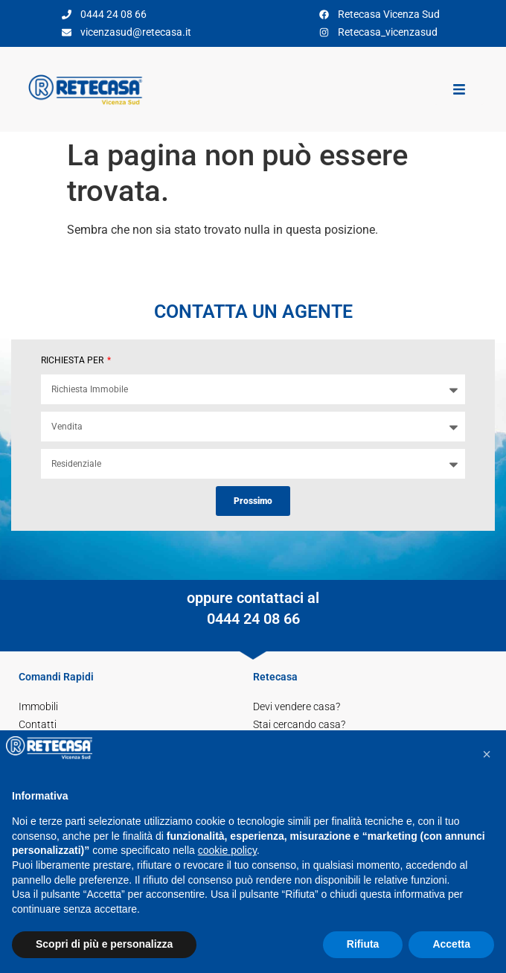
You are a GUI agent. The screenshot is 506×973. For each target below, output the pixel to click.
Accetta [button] (451, 944)
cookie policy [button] (227, 850)
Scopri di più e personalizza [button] (104, 944)
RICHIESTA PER (73, 360)
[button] (487, 754)
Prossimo (253, 501)
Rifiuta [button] (363, 944)
